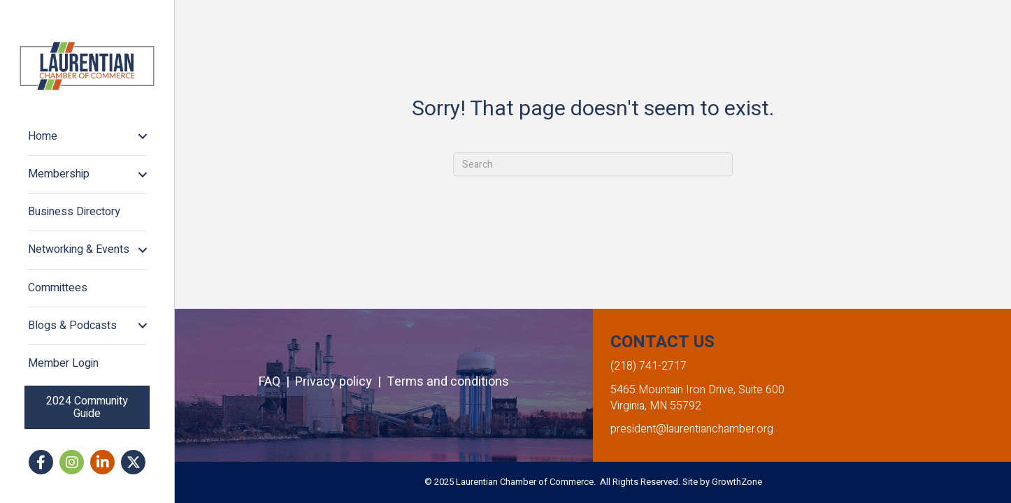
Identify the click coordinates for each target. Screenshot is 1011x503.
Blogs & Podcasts (72, 325)
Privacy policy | (341, 381)
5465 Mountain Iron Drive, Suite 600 (697, 389)
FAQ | (277, 381)
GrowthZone (737, 481)
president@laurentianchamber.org (691, 429)
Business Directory (74, 211)
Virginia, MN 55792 (655, 406)
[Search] (593, 164)
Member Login (63, 363)
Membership (58, 174)
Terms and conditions (448, 381)
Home (42, 136)
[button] (87, 407)
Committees (57, 287)
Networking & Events (78, 249)
